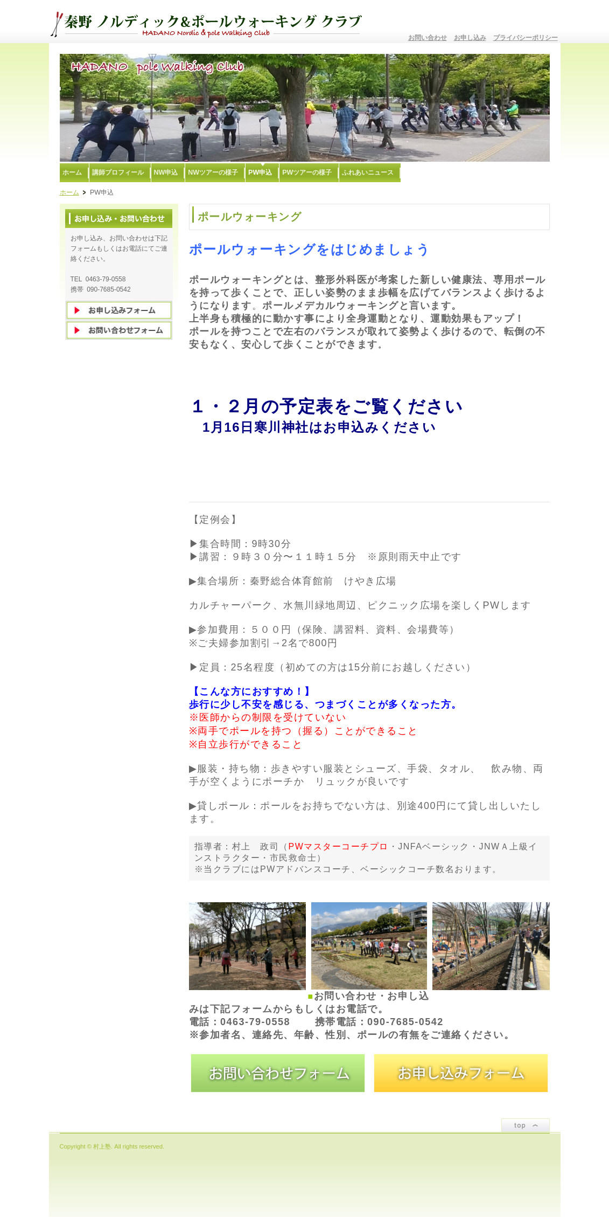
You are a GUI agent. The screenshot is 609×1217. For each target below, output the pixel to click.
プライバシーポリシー (525, 38)
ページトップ (525, 1125)
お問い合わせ (427, 38)
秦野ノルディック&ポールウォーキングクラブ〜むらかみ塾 (210, 21)
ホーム (69, 192)
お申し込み (470, 38)
